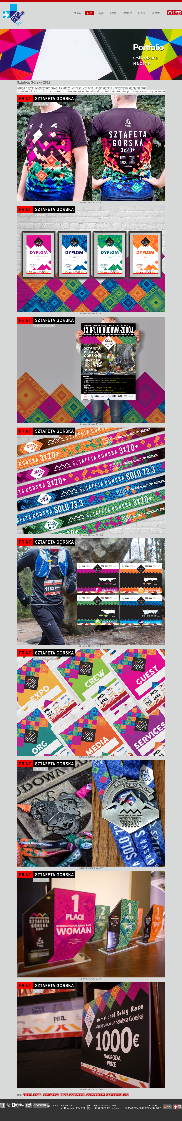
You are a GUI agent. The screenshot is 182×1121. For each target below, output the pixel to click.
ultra (126, 1095)
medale (37, 1095)
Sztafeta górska (114, 1095)
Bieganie (27, 1095)
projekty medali (77, 1095)
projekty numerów (95, 1095)
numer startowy (50, 1095)
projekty (64, 1095)
